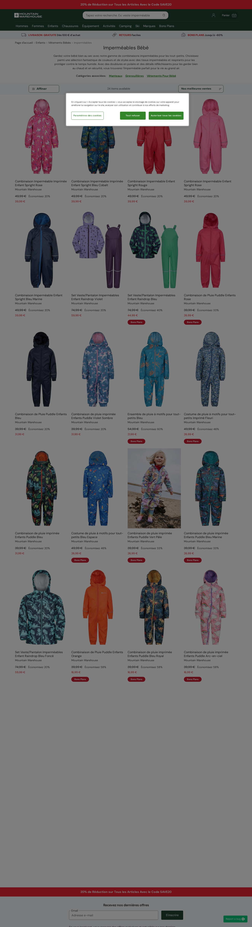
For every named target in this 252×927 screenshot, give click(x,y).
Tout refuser (133, 115)
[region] (127, 109)
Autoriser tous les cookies (166, 115)
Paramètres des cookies (87, 115)
